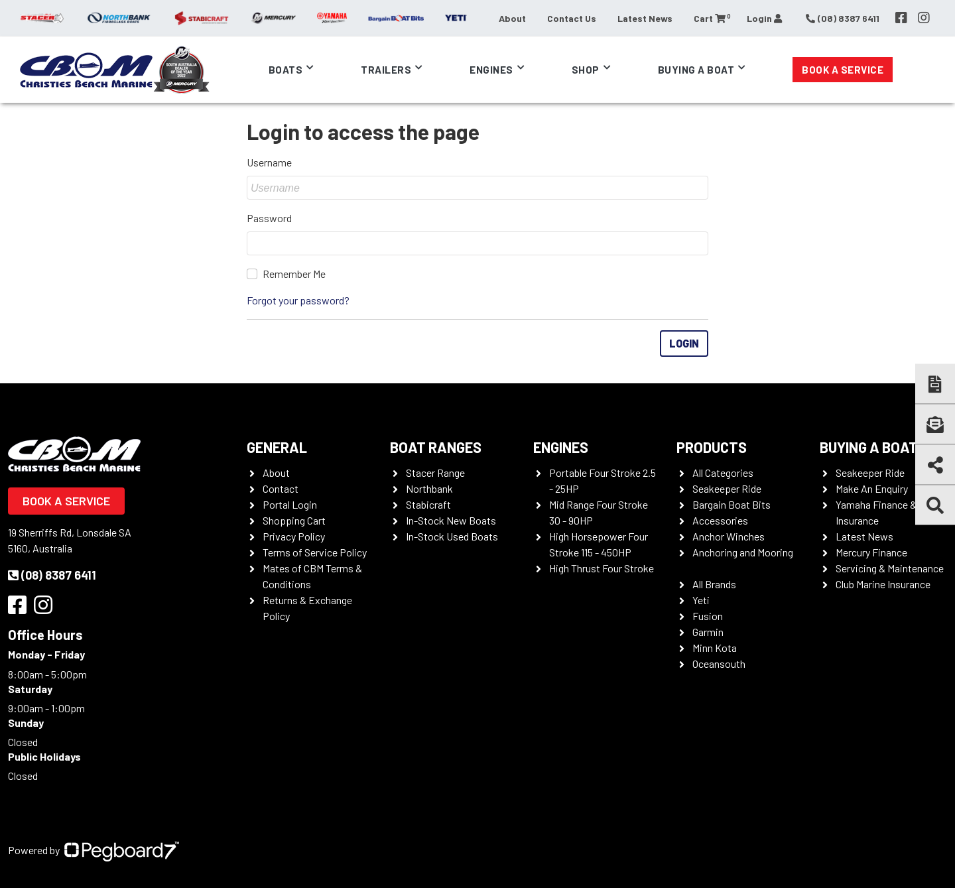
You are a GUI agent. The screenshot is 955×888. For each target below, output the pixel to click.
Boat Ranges (435, 447)
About (512, 18)
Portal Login (290, 504)
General (277, 447)
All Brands (714, 584)
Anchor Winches (728, 536)
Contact (280, 488)
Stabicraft (428, 504)
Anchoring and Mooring (742, 552)
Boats (286, 70)
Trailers (386, 70)
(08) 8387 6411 (52, 575)
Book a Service (842, 70)
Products (711, 447)
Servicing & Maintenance (890, 568)
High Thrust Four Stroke (601, 568)
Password (269, 218)
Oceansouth (718, 663)
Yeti (701, 600)
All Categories (722, 472)
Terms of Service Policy (315, 552)
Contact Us (571, 18)
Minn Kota (714, 647)
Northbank (429, 488)
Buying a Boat (696, 70)
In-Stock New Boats (451, 520)
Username (269, 162)
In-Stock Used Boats (452, 536)
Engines (491, 70)
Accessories (720, 520)
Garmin (708, 631)
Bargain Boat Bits (731, 504)
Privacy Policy (294, 536)
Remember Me (294, 273)
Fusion (707, 615)
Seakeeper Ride (726, 488)
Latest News (644, 18)
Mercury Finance (871, 552)
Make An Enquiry (872, 488)
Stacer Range (435, 472)
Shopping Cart (294, 520)
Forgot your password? (298, 300)
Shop (586, 70)
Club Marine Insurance (883, 584)
